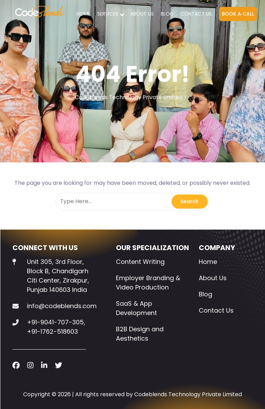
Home (83, 13)
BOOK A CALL (238, 13)
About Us (142, 13)
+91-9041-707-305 (55, 322)
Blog (167, 13)
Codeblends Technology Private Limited (129, 97)
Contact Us (196, 13)
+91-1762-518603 (52, 331)
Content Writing (140, 261)
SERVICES (107, 13)
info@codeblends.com (62, 306)
